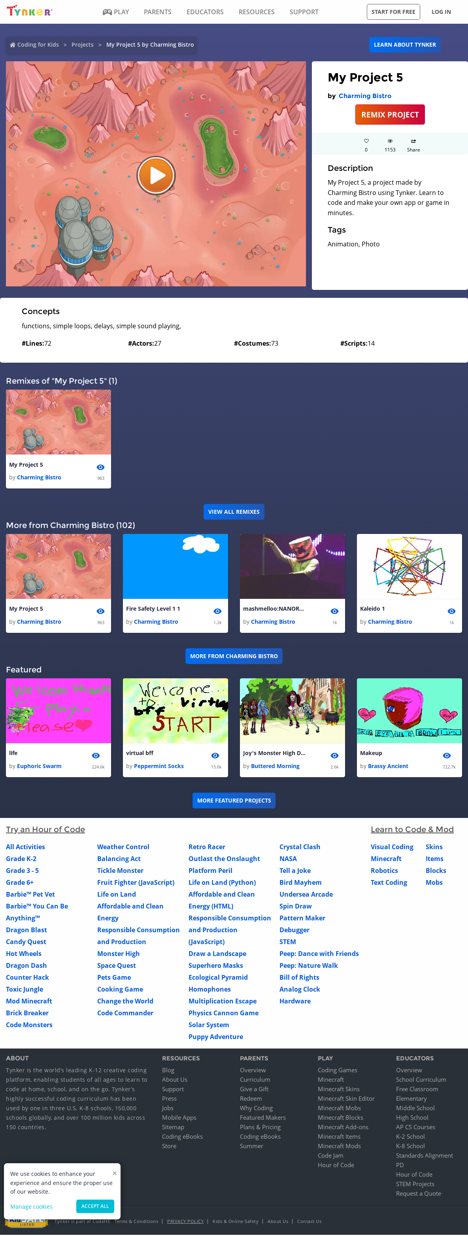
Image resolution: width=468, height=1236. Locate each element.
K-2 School (410, 1137)
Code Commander (125, 1013)
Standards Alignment (424, 1156)
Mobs (434, 883)
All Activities (25, 847)
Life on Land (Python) (222, 883)
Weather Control (123, 847)
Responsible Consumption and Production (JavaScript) (230, 930)
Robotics (384, 871)
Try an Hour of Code (45, 830)
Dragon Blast (26, 930)
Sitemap (173, 1128)
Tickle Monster (120, 871)
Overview (253, 1071)
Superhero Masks (216, 966)
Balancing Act (119, 859)
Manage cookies (31, 1206)
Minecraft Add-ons (343, 1128)
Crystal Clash (300, 847)
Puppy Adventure (216, 1037)
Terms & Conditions (136, 1222)
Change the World (125, 1002)
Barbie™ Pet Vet (30, 895)
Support (173, 1090)
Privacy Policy (185, 1222)
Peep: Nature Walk (308, 966)
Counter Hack (27, 978)
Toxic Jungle (24, 990)
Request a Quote (418, 1194)
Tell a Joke (295, 871)
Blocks (436, 871)
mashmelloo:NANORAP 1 (274, 609)
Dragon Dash (26, 966)
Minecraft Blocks (340, 1118)
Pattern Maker (302, 918)
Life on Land (116, 895)
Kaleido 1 (372, 609)
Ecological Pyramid (218, 978)
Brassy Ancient (388, 766)
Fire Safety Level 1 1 (153, 609)
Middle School (415, 1109)
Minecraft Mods (339, 1147)
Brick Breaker (27, 1013)
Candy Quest (26, 942)
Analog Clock (299, 990)
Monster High (118, 954)
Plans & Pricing (260, 1128)
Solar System (209, 1025)
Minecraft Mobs (339, 1109)
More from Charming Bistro (234, 657)
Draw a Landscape (217, 954)
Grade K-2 (21, 859)
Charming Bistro (365, 96)
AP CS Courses (415, 1128)
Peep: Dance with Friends (319, 954)
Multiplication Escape (223, 1002)
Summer (251, 1147)
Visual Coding (392, 847)
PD (400, 1166)
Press (169, 1100)
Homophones (210, 990)
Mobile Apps (179, 1118)
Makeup (371, 754)
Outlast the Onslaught (224, 859)
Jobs (168, 1109)
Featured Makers (263, 1118)
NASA (288, 859)
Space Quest (116, 966)
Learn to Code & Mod (412, 830)
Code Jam (330, 1156)
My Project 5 (26, 465)
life (13, 754)
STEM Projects (415, 1185)
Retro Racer (207, 847)
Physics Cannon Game (224, 1013)
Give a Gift (254, 1090)
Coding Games (337, 1071)
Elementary (411, 1100)
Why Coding (256, 1109)
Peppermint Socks (159, 766)
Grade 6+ (20, 883)
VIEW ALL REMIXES (234, 512)
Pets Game (114, 978)
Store (169, 1147)
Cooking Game (120, 990)
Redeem (251, 1100)
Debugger (294, 930)
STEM (287, 942)
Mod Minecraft (29, 1002)
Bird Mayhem (300, 883)
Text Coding (389, 883)
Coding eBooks (182, 1137)
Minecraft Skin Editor (346, 1100)
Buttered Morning (275, 766)
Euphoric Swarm (39, 766)
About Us (174, 1081)
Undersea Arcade (306, 895)
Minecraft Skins (339, 1090)
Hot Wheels (24, 954)
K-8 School (410, 1147)
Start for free (393, 11)
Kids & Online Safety (236, 1222)
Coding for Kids (38, 44)
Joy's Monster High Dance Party (274, 754)
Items (434, 859)
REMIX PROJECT (390, 114)
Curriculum (255, 1081)
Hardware (295, 1002)
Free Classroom (417, 1090)
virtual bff (139, 754)
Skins (434, 847)
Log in (441, 11)
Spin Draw (295, 907)
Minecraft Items (339, 1137)
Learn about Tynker (405, 44)
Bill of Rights (299, 978)
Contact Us (309, 1222)
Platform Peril (210, 871)
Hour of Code (336, 1166)
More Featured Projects (234, 801)
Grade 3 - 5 (22, 871)
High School (412, 1118)
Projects (83, 44)
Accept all (95, 1206)
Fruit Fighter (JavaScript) (135, 883)
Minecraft (386, 859)
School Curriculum (421, 1081)
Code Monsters (29, 1025)
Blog (168, 1071)
